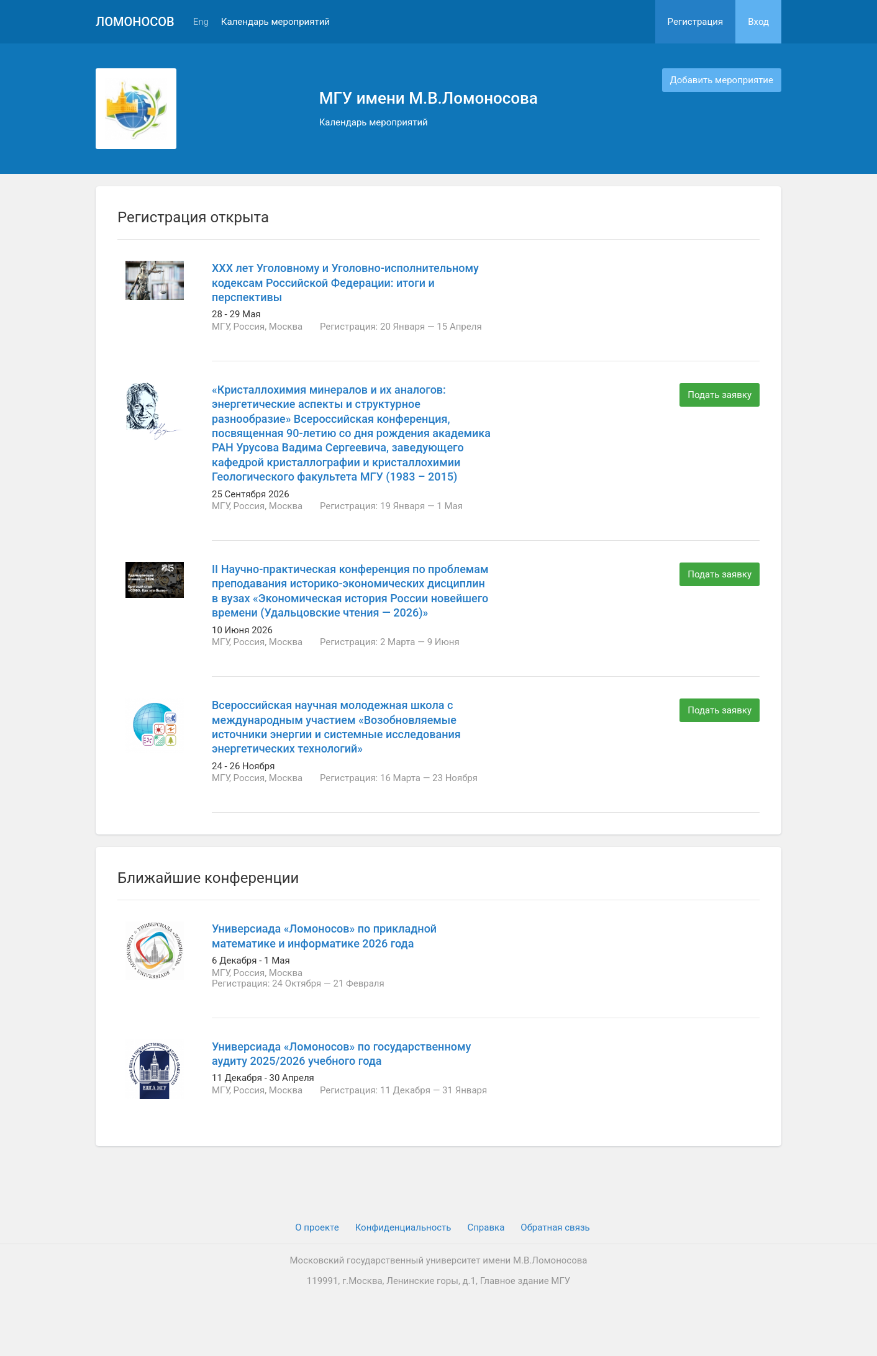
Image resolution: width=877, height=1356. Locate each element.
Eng (201, 22)
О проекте (317, 1227)
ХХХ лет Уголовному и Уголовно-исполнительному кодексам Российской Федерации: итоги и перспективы (345, 282)
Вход (758, 21)
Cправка (485, 1227)
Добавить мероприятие (721, 80)
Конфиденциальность (403, 1227)
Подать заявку (720, 394)
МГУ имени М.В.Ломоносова (428, 98)
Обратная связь (554, 1227)
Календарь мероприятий (275, 22)
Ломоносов (135, 22)
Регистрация (696, 21)
